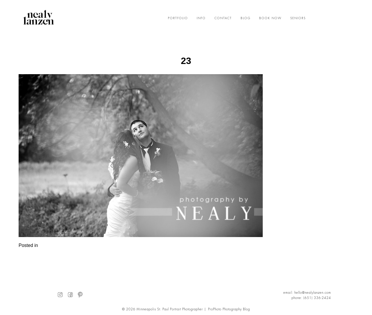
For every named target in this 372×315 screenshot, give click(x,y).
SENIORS (298, 18)
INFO (201, 18)
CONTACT (223, 18)
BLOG (246, 18)
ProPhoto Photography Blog (229, 309)
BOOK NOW (270, 18)
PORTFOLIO (178, 18)
